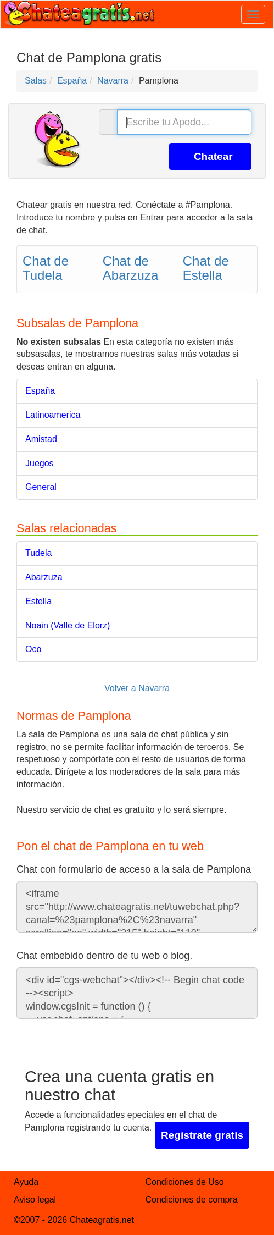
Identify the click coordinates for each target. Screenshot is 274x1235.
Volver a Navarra (137, 688)
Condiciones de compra (192, 1199)
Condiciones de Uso (185, 1182)
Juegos (39, 463)
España (40, 390)
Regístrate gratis (202, 1135)
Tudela (38, 553)
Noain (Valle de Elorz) (67, 625)
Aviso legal (35, 1199)
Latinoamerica (53, 415)
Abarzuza (44, 577)
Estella (38, 601)
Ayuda (26, 1182)
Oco (33, 649)
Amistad (41, 439)
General (41, 487)
